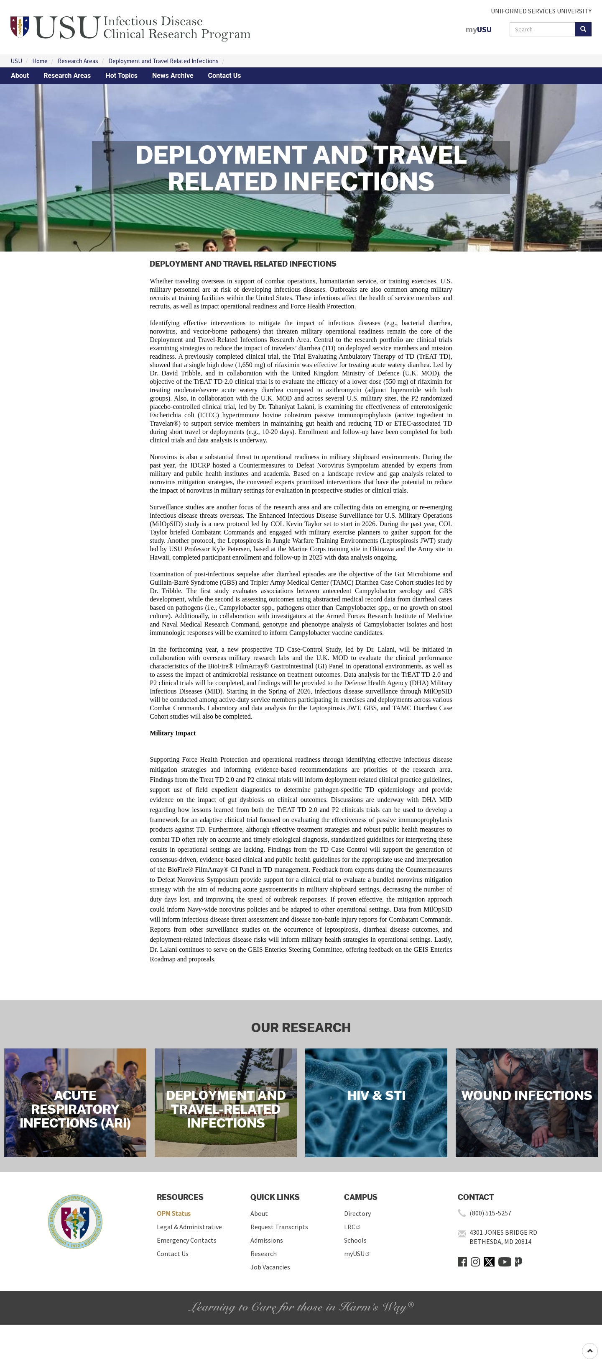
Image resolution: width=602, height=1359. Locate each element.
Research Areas (78, 61)
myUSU (357, 1253)
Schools (355, 1240)
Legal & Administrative (189, 1227)
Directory (357, 1213)
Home (40, 61)
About (20, 76)
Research (263, 1253)
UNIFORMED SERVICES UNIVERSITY (541, 11)
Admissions (266, 1240)
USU (16, 61)
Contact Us (224, 76)
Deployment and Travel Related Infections (163, 61)
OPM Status (174, 1213)
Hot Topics (121, 76)
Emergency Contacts (187, 1240)
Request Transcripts (279, 1227)
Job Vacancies (270, 1267)
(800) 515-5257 (490, 1213)
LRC (352, 1227)
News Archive (173, 76)
